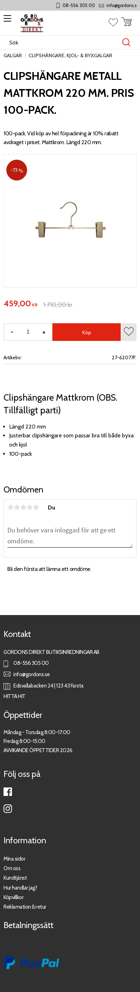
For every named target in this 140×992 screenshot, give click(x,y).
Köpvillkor (14, 897)
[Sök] (126, 42)
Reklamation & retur (25, 906)
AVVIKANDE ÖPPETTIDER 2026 (38, 750)
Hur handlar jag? (20, 887)
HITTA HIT (15, 696)
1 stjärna (10, 507)
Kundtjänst (15, 877)
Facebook (8, 791)
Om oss (12, 868)
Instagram (8, 808)
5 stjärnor (36, 507)
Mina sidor (14, 858)
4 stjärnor (29, 507)
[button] (6, 20)
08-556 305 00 (95, 5)
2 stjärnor (17, 507)
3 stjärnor (23, 507)
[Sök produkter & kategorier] (62, 42)
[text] (21, 303)
